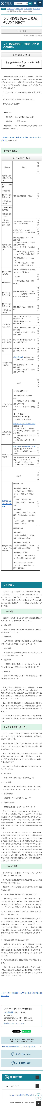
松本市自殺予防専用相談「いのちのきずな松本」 (19, 1046)
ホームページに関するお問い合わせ (21, 1095)
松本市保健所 (18, 357)
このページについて (12, 1086)
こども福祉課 (36, 8)
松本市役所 (16, 1077)
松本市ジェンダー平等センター (24, 424)
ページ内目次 (21, 31)
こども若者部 (28, 8)
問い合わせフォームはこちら (14, 1023)
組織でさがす (19, 8)
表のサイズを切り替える (21, 55)
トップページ (10, 8)
